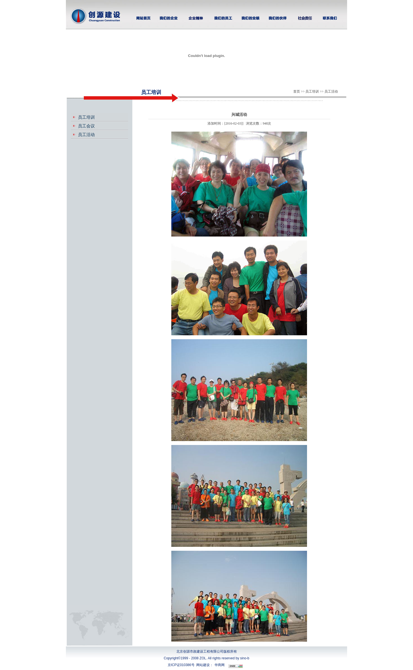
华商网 (219, 665)
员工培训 (86, 117)
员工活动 (86, 134)
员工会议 (86, 126)
